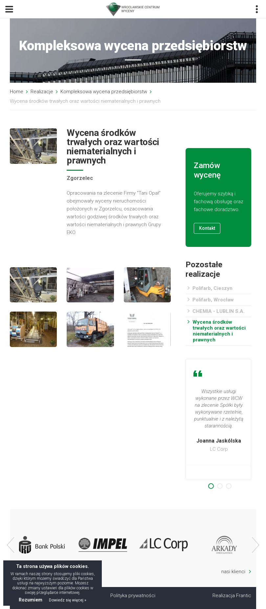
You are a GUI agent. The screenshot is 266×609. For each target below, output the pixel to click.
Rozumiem (30, 600)
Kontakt (207, 228)
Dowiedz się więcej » (67, 600)
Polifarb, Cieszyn (212, 288)
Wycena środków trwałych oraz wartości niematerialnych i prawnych (219, 331)
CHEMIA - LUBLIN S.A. (218, 311)
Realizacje (42, 92)
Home (16, 92)
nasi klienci (236, 571)
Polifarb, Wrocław (213, 300)
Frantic (243, 595)
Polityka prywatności (132, 595)
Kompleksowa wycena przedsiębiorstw (103, 92)
